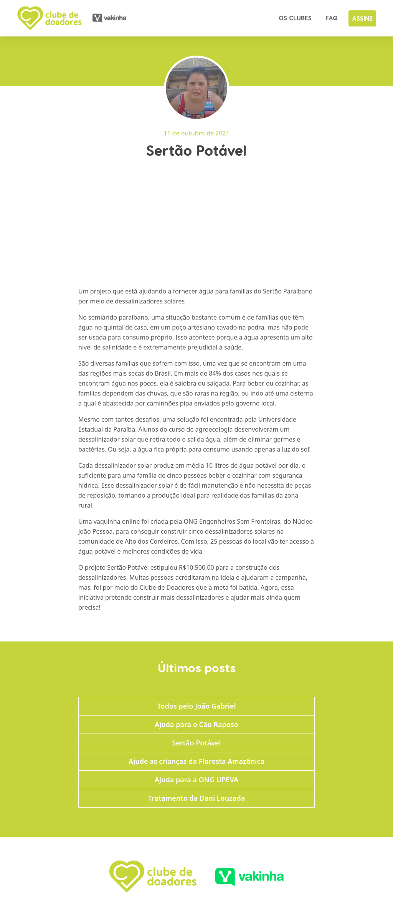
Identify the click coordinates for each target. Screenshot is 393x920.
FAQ (331, 17)
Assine (362, 18)
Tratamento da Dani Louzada (196, 798)
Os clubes (295, 17)
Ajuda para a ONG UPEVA (196, 779)
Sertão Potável (196, 742)
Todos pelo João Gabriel (196, 706)
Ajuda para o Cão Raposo (196, 724)
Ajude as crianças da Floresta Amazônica (196, 761)
